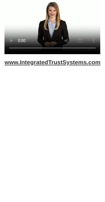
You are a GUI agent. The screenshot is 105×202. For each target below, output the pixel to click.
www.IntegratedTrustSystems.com (52, 62)
